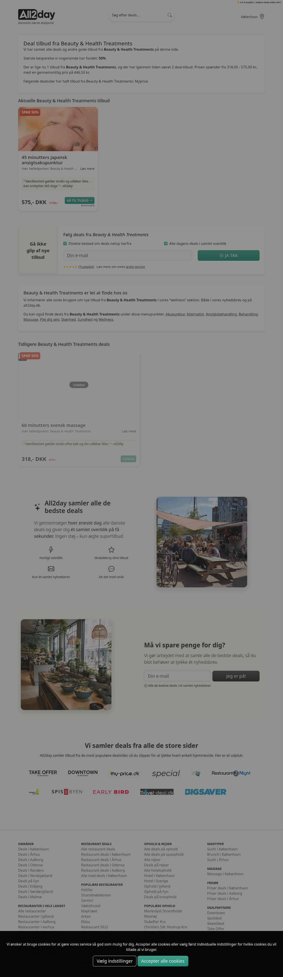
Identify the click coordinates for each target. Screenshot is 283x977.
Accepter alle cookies (163, 961)
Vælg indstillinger (115, 961)
